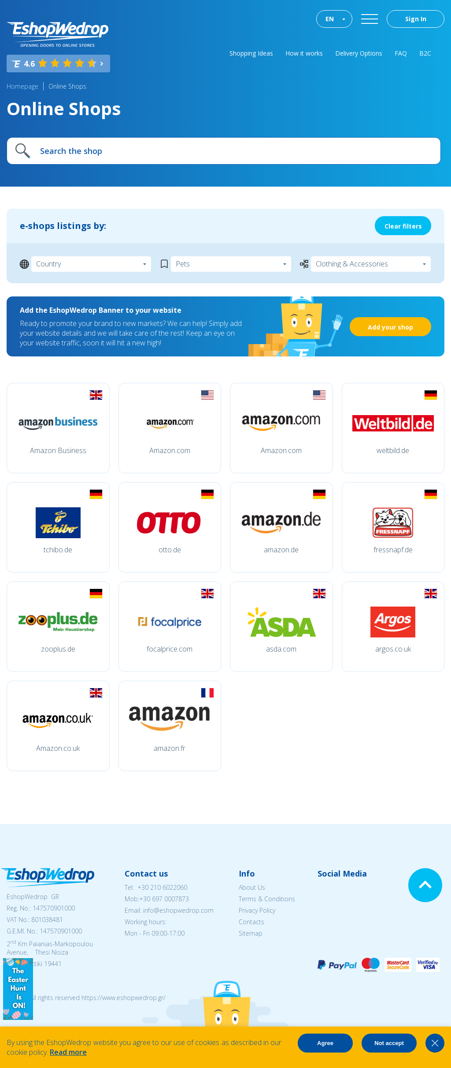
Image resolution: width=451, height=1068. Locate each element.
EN (329, 19)
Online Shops (67, 86)
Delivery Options (358, 53)
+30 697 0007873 (164, 899)
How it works (304, 53)
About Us (252, 887)
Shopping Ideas (251, 53)
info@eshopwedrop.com (178, 910)
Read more (68, 1052)
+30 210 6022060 (162, 887)
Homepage (22, 86)
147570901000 (54, 908)
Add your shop (390, 327)
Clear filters (403, 226)
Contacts (251, 922)
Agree (325, 1043)
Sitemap (250, 933)
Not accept (388, 1043)
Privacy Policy (257, 910)
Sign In (415, 19)
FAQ (401, 53)
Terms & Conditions (267, 899)
